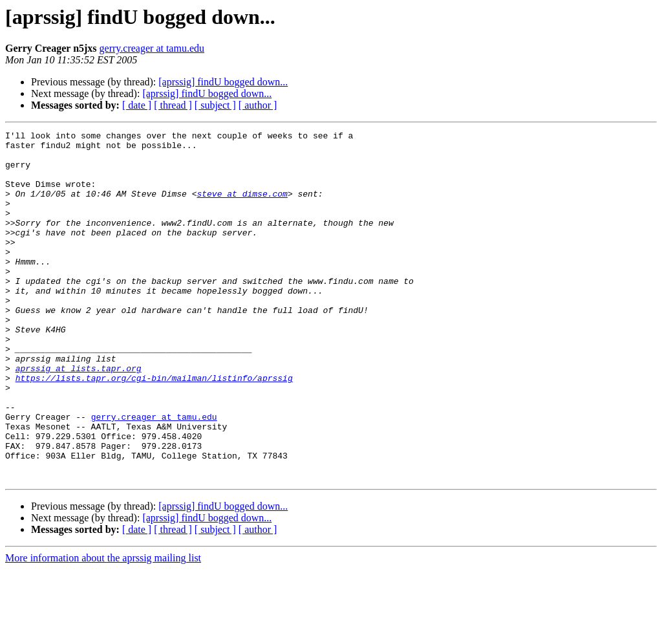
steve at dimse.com (242, 207)
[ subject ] (215, 105)
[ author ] (258, 105)
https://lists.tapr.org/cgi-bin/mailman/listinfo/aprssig (154, 428)
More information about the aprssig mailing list (103, 627)
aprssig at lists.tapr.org (79, 416)
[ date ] (136, 105)
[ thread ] (173, 105)
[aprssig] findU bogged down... (223, 81)
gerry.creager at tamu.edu (152, 48)
